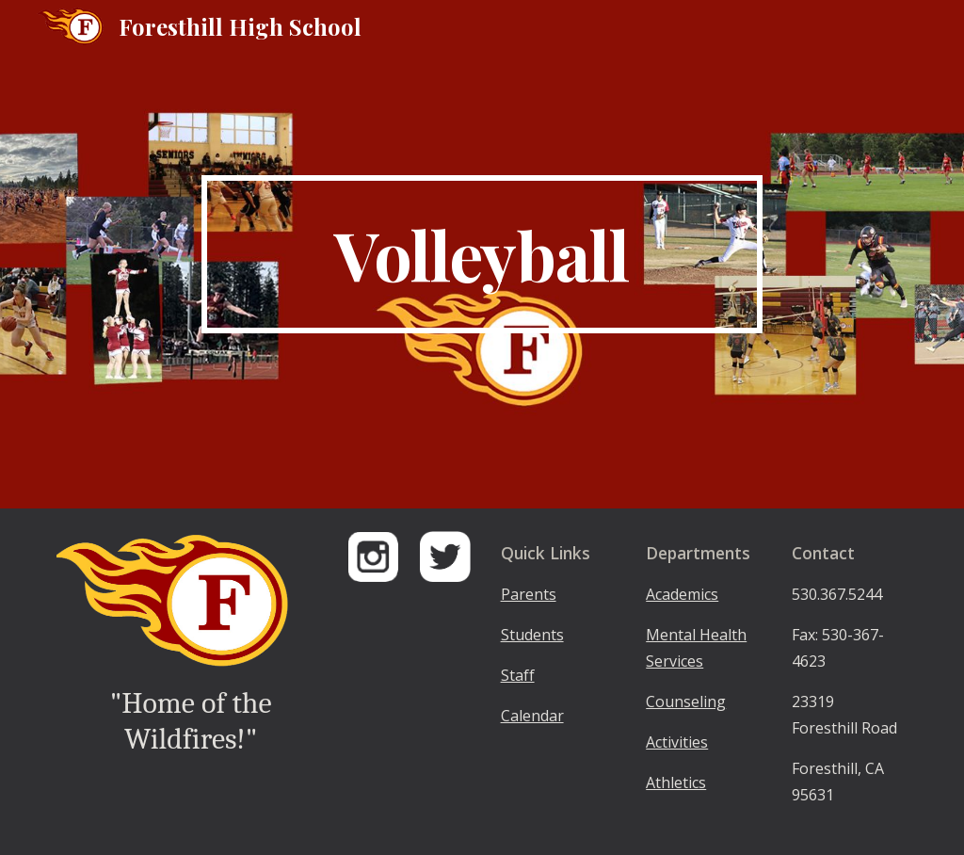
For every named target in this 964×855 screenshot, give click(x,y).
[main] (481, 254)
